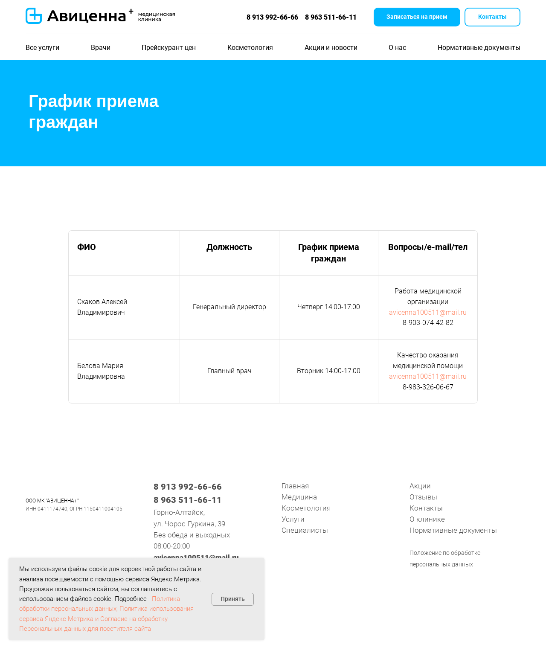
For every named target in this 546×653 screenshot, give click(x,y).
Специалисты (305, 530)
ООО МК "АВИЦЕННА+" (52, 501)
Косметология (250, 48)
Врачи (100, 48)
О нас (397, 48)
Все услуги (42, 48)
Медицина (299, 497)
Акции (420, 486)
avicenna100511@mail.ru (428, 312)
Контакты (426, 508)
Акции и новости (331, 48)
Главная (295, 486)
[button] (417, 17)
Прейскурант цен (169, 48)
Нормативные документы (479, 48)
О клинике (427, 519)
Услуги (293, 519)
